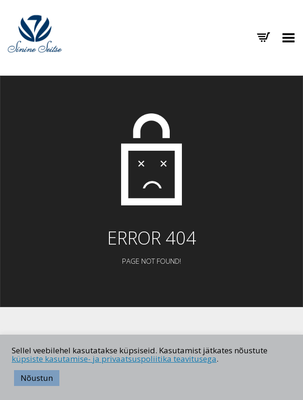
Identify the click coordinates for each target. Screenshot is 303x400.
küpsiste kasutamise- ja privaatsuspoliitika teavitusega (114, 358)
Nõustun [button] (37, 377)
